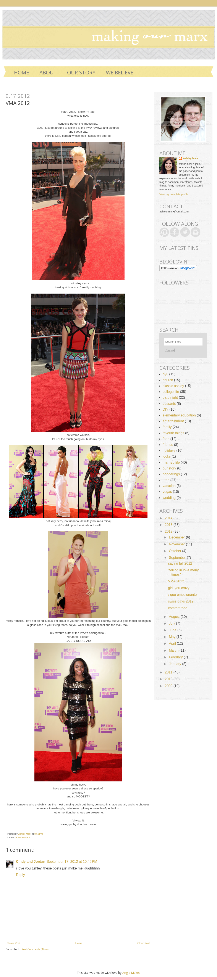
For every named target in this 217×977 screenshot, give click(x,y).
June (173, 630)
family (167, 427)
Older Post (143, 943)
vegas (167, 491)
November (177, 544)
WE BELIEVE (119, 72)
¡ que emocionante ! (183, 594)
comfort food (177, 608)
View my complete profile (173, 194)
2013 (169, 525)
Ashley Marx (25, 833)
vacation (169, 486)
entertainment (23, 837)
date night (170, 397)
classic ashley (173, 386)
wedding (169, 498)
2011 (169, 672)
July (172, 623)
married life (171, 462)
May (173, 637)
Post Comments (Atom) (35, 949)
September (178, 557)
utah (166, 480)
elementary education (179, 415)
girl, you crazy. (179, 588)
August (175, 617)
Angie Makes (131, 973)
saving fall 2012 (180, 563)
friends (168, 445)
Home (21, 72)
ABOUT (48, 72)
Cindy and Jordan (30, 861)
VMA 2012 (176, 581)
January (175, 664)
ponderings (171, 474)
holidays (169, 450)
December (177, 537)
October (175, 551)
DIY (165, 409)
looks (167, 456)
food (166, 439)
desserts (169, 403)
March (174, 650)
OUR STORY (81, 72)
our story (169, 468)
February (176, 657)
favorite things (173, 433)
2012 (169, 531)
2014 (169, 518)
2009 (169, 686)
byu (165, 374)
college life (171, 392)
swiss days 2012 (180, 601)
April (173, 643)
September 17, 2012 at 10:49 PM (72, 861)
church (168, 380)
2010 (169, 679)
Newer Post (13, 943)
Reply (20, 875)
